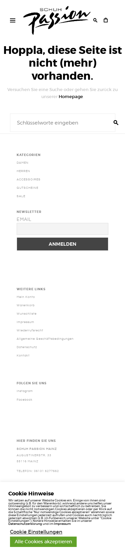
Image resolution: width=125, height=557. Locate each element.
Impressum (25, 322)
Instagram (25, 391)
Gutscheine (27, 187)
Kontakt (23, 355)
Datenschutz (27, 347)
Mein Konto (26, 297)
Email (24, 219)
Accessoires (29, 179)
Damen (23, 162)
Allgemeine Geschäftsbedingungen (45, 338)
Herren (23, 171)
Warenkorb (26, 305)
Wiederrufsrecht (30, 330)
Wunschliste (27, 313)
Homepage (71, 96)
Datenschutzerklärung (25, 524)
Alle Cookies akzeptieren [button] (43, 542)
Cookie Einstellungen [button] (36, 532)
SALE (21, 196)
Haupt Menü (10, 21)
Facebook (25, 399)
